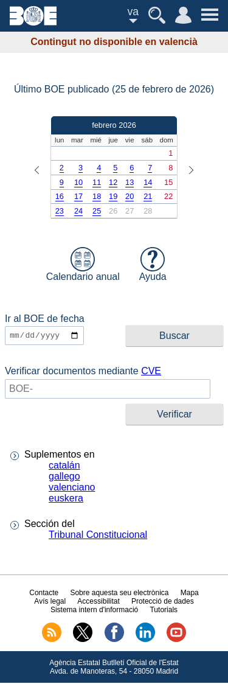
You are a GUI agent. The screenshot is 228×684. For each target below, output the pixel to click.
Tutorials (164, 610)
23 (59, 210)
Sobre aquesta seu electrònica (119, 593)
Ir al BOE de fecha (45, 318)
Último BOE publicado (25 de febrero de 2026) (114, 89)
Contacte (43, 593)
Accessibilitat (98, 602)
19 (113, 196)
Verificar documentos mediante (83, 371)
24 (78, 210)
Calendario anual (83, 264)
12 (113, 182)
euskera (66, 499)
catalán (64, 466)
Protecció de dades (162, 602)
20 (129, 196)
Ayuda (153, 264)
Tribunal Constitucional (98, 536)
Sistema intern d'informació (94, 610)
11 (96, 182)
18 (96, 196)
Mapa (190, 593)
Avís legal (50, 602)
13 (129, 182)
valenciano (72, 488)
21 (147, 196)
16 (59, 196)
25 (96, 210)
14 (147, 182)
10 (78, 182)
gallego (64, 477)
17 (78, 196)
